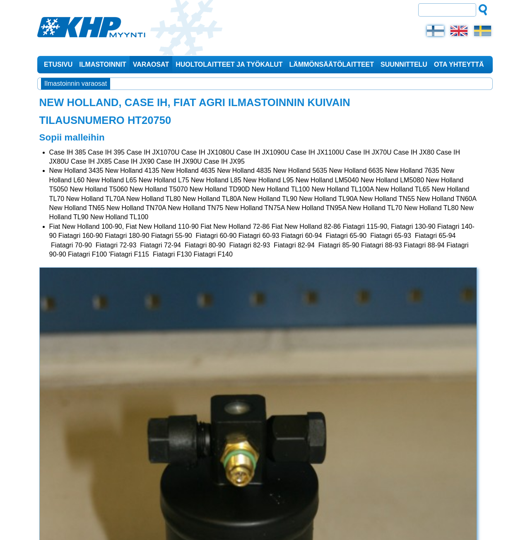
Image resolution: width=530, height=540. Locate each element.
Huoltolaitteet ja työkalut (229, 63)
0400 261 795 (420, 498)
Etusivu (58, 63)
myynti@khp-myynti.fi (118, 507)
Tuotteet (423, 158)
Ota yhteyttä (459, 63)
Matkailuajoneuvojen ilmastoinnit (431, 279)
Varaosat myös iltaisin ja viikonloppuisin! (426, 131)
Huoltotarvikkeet (425, 225)
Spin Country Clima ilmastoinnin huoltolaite (434, 303)
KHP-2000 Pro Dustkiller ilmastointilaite (436, 179)
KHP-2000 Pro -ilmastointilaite (425, 204)
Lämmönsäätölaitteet (331, 63)
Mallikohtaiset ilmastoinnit (438, 250)
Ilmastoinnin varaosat (75, 82)
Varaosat (151, 63)
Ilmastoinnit (102, 63)
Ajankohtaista (422, 110)
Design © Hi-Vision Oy (458, 524)
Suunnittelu (404, 63)
